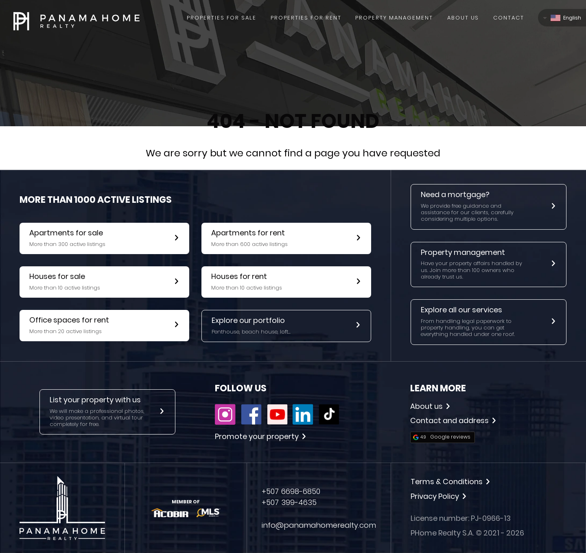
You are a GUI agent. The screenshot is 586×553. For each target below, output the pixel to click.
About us (430, 406)
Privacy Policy (438, 496)
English (566, 17)
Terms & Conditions (450, 481)
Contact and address (453, 420)
